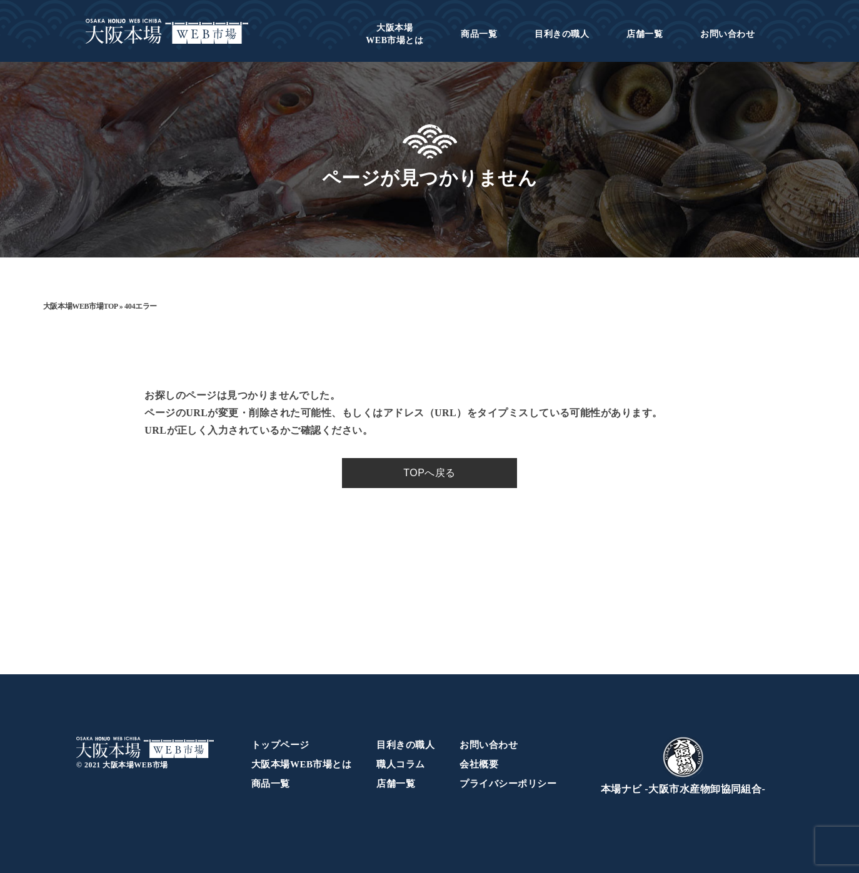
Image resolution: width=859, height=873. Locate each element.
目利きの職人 (562, 34)
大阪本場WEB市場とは (301, 764)
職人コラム (400, 764)
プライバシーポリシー (508, 784)
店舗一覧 (644, 34)
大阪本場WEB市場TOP (80, 306)
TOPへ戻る (429, 472)
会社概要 (479, 764)
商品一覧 (479, 34)
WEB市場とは (394, 34)
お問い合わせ (727, 34)
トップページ (280, 745)
